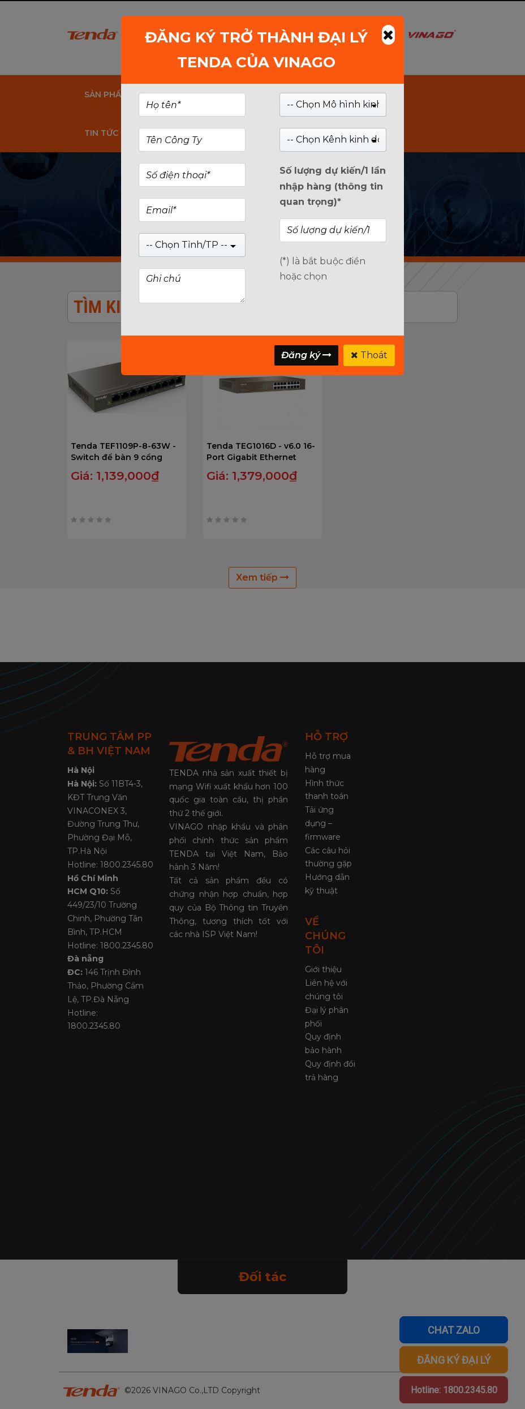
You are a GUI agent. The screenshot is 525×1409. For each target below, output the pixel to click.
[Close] (388, 35)
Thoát (369, 355)
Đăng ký (306, 355)
